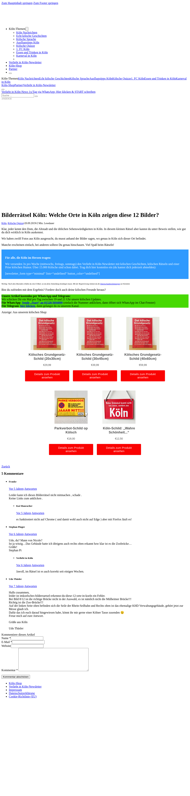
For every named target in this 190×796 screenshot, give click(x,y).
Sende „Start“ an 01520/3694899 (42, 302)
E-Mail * (6, 642)
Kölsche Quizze (25, 45)
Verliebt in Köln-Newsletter (25, 62)
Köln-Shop (7, 85)
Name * (6, 638)
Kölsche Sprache (26, 39)
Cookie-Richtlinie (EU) (23, 700)
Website (6, 645)
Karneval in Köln (26, 55)
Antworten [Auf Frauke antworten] (30, 488)
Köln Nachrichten (26, 32)
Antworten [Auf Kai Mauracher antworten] (38, 513)
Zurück (5, 466)
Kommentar (9, 674)
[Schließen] (10, 73)
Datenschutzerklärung (22, 697)
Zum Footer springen (45, 3)
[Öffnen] (2, 89)
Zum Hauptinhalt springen (17, 3)
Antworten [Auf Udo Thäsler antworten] (30, 586)
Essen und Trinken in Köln (32, 52)
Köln (3, 223)
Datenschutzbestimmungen (110, 284)
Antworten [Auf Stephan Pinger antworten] (30, 534)
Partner (13, 69)
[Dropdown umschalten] (26, 29)
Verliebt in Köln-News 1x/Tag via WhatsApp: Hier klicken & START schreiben (48, 91)
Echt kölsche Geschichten (31, 35)
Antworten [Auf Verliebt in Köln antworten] (38, 565)
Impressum (15, 694)
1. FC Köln (22, 49)
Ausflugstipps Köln (27, 42)
